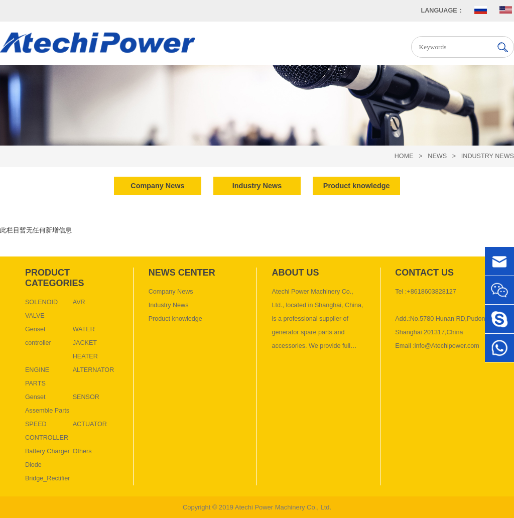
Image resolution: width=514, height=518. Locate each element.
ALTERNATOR (93, 369)
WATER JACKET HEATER (85, 343)
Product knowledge (175, 318)
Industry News (487, 156)
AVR (79, 302)
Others (82, 451)
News (437, 156)
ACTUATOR (90, 424)
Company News (171, 291)
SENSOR (86, 397)
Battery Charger (47, 451)
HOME (404, 156)
